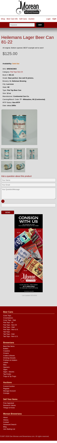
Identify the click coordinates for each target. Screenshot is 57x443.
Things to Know (9, 408)
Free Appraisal (8, 403)
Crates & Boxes (9, 356)
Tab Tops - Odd (8, 334)
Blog (5, 427)
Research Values (9, 405)
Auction (31, 19)
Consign (6, 393)
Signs (5, 369)
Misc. (5, 365)
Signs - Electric (8, 372)
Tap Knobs (7, 374)
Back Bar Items (8, 346)
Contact (6, 422)
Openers (6, 367)
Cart (54, 19)
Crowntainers (8, 318)
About (5, 417)
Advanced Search (9, 424)
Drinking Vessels (9, 358)
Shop (3, 19)
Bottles (5, 349)
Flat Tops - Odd (9, 327)
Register (6, 389)
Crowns (6, 353)
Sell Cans (23, 19)
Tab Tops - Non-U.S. (10, 336)
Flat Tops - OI (8, 322)
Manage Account (9, 391)
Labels (5, 362)
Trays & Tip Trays (9, 376)
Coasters (6, 351)
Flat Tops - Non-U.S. (10, 329)
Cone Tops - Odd (9, 320)
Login (48, 19)
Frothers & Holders (10, 360)
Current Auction (9, 386)
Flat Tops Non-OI (16, 72)
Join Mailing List (9, 429)
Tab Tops (6, 332)
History (5, 420)
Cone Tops (7, 316)
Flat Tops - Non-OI (10, 325)
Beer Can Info (12, 19)
